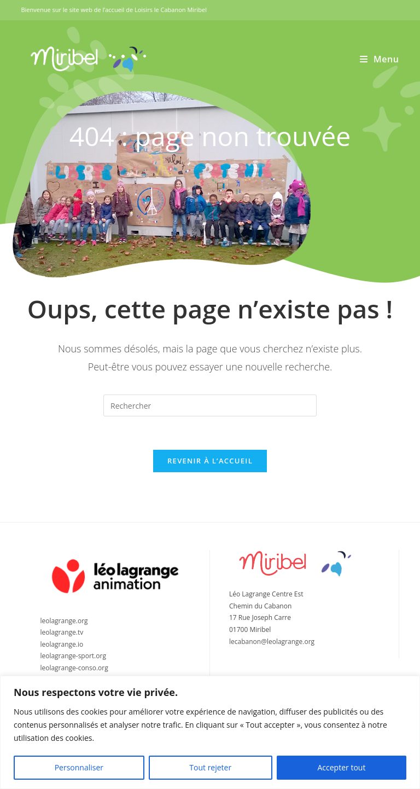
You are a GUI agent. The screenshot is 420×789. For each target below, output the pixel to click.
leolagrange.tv (61, 632)
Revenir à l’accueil (210, 461)
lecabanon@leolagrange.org (271, 641)
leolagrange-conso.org (74, 667)
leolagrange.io (61, 644)
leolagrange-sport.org (73, 655)
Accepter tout (341, 767)
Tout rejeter (210, 767)
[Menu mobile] (379, 59)
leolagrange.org (64, 620)
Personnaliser (79, 767)
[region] (210, 732)
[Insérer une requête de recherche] (210, 405)
